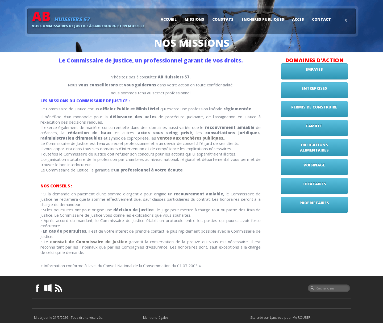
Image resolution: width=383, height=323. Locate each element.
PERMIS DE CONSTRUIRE (314, 107)
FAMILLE (314, 125)
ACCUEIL (169, 19)
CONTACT (321, 19)
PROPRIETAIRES (314, 202)
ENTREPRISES (314, 88)
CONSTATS (223, 19)
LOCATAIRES (314, 183)
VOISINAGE (314, 164)
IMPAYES (314, 69)
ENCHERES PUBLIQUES (263, 19)
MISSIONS (194, 19)
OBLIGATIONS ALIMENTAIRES (314, 147)
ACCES (298, 19)
